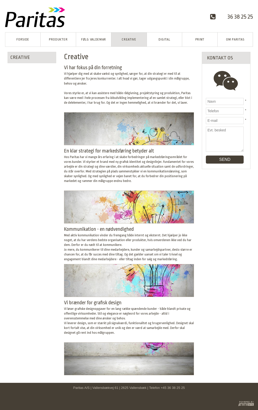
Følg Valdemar (93, 39)
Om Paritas (235, 39)
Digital (164, 39)
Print (200, 39)
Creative (129, 39)
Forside (22, 39)
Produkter (58, 39)
